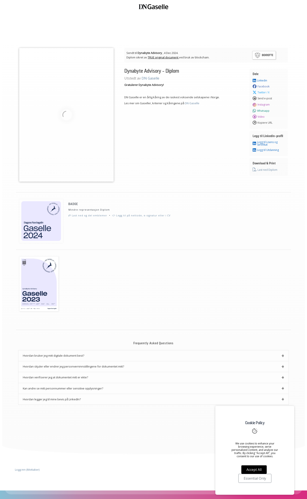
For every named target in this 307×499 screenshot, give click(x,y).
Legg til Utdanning (266, 150)
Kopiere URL (262, 123)
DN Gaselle (150, 78)
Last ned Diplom (265, 170)
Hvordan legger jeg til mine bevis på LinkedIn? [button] (52, 399)
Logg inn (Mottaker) (27, 470)
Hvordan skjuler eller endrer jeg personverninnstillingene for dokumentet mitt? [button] (73, 366)
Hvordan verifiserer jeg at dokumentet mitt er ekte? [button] (55, 377)
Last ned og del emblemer (87, 215)
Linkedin (260, 80)
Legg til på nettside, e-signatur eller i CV (141, 215)
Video (259, 117)
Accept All (254, 469)
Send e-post (262, 98)
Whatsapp (261, 111)
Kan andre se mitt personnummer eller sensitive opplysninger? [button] (63, 388)
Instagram (261, 105)
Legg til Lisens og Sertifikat (265, 143)
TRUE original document (163, 57)
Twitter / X (261, 92)
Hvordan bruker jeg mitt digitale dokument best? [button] (53, 355)
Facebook (261, 86)
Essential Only (255, 478)
